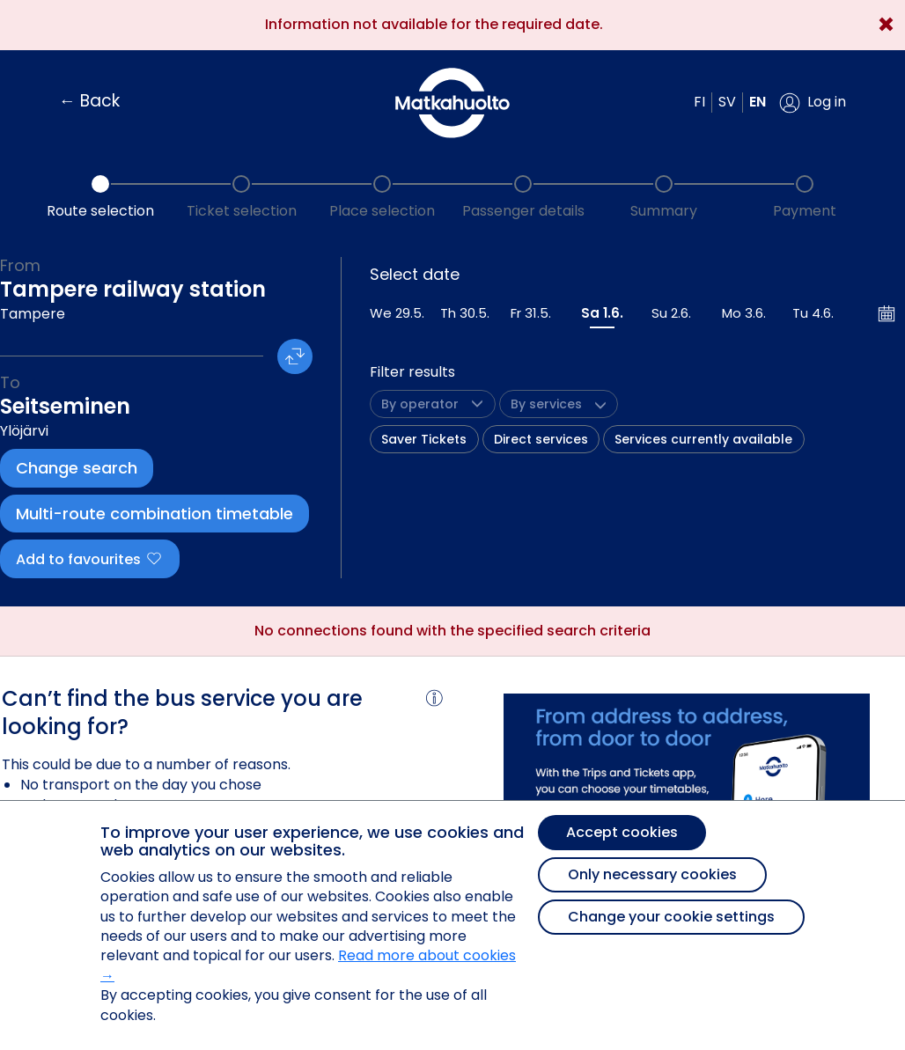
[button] (812, 103)
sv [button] (727, 102)
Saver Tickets (424, 439)
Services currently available (703, 439)
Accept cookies (622, 832)
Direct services (541, 439)
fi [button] (699, 102)
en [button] (757, 102)
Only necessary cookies (652, 874)
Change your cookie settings (671, 917)
